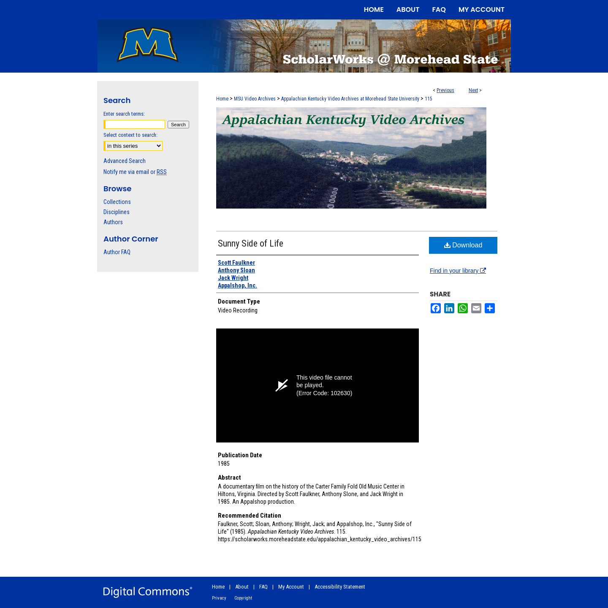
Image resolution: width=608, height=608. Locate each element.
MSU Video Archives (255, 99)
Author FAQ (116, 252)
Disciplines (116, 212)
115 (428, 99)
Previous (445, 90)
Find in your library (458, 270)
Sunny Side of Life (250, 243)
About (242, 587)
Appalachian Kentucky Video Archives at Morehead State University (350, 99)
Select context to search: (130, 135)
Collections (117, 201)
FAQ (263, 587)
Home (222, 99)
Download (463, 245)
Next (473, 90)
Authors (113, 222)
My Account (291, 587)
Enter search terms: (124, 114)
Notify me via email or (135, 171)
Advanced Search (124, 160)
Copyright (243, 598)
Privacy (219, 598)
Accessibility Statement (340, 587)
